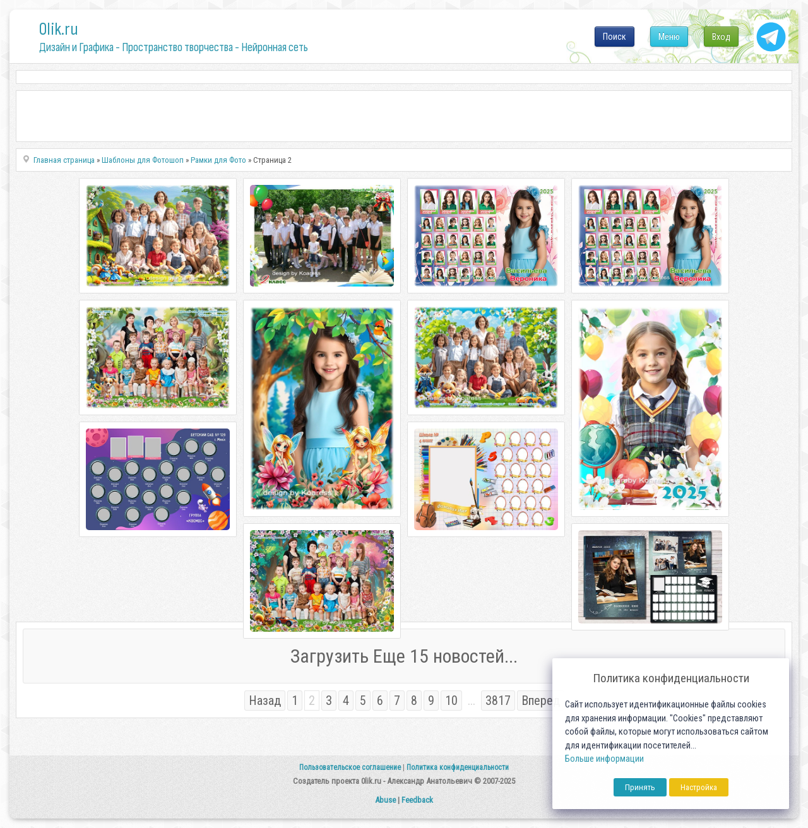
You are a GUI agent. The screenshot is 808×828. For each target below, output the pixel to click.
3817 (498, 700)
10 (451, 700)
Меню (669, 37)
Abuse (385, 800)
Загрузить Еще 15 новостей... (404, 656)
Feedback (417, 800)
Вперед (540, 700)
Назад (265, 700)
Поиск (614, 37)
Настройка (698, 787)
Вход (721, 37)
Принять (640, 787)
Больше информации (604, 759)
